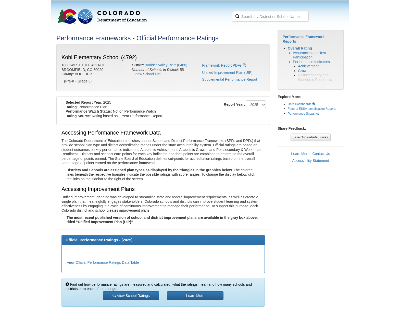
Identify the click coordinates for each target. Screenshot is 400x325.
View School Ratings (131, 296)
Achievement (308, 66)
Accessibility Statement (310, 161)
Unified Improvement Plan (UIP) (227, 72)
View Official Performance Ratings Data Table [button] (103, 262)
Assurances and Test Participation (309, 55)
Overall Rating (300, 48)
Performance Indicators (311, 62)
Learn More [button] (195, 296)
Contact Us (321, 154)
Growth (303, 71)
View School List (147, 74)
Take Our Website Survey (310, 137)
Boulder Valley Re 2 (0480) (166, 65)
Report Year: (234, 104)
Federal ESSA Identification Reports (312, 109)
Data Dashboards (301, 104)
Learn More (300, 154)
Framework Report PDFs (224, 65)
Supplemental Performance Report (229, 79)
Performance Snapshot (303, 113)
